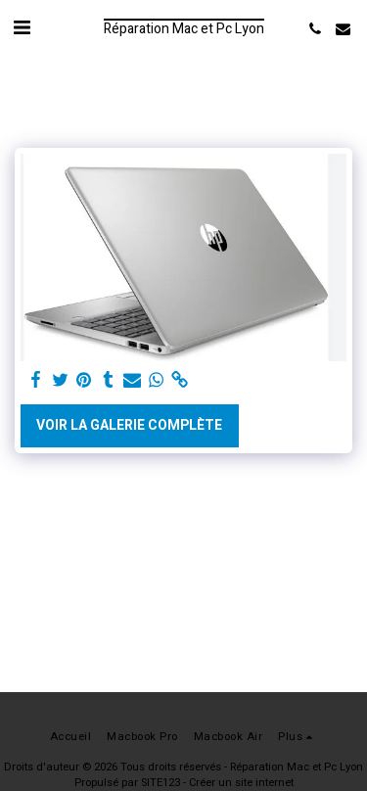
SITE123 (160, 782)
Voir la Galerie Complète (129, 425)
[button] (21, 28)
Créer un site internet (241, 782)
